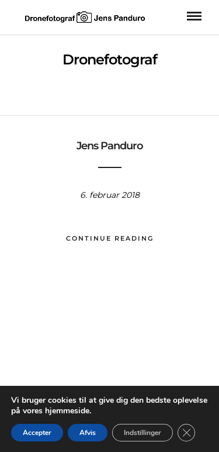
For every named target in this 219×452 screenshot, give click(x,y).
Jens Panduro (110, 145)
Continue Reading (110, 238)
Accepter (37, 432)
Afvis (87, 432)
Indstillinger (142, 432)
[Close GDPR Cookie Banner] (186, 432)
